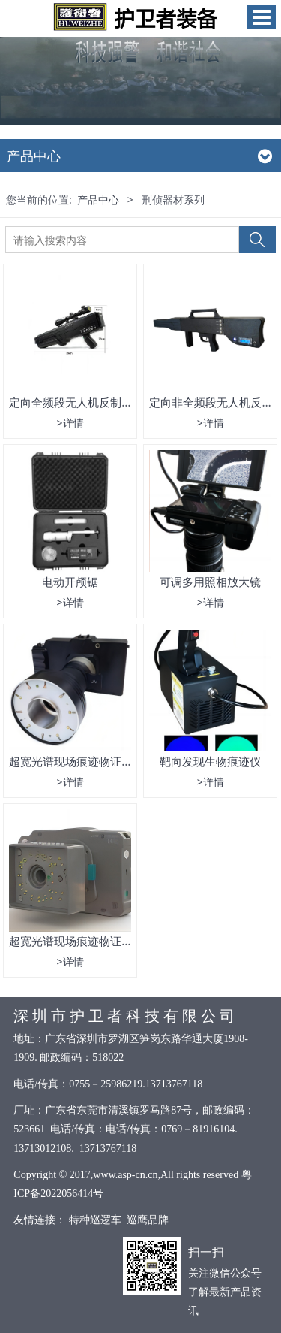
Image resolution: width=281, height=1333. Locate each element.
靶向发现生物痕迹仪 (210, 761)
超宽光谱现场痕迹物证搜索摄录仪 (93, 940)
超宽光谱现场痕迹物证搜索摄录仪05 (100, 761)
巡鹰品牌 (148, 1220)
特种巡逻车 (95, 1220)
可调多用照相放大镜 (210, 581)
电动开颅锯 (70, 581)
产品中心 (98, 199)
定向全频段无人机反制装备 (76, 402)
